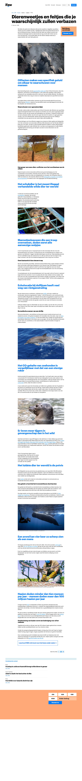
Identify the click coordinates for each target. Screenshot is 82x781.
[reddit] (63, 652)
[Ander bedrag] (67, 698)
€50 (72, 694)
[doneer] (74, 5)
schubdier (20, 195)
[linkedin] (61, 652)
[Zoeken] (66, 5)
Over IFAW (47, 5)
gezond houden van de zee (36, 638)
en (23, 195)
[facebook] (59, 652)
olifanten (27, 102)
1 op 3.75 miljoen (41, 614)
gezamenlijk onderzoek (39, 91)
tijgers (27, 12)
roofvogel (57, 545)
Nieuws (18, 12)
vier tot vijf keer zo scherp (30, 546)
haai (28, 604)
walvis (22, 479)
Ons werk (53, 5)
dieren (23, 12)
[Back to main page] (8, 5)
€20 (62, 694)
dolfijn (45, 293)
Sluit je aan (58, 5)
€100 (53, 698)
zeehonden (21, 382)
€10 (53, 694)
